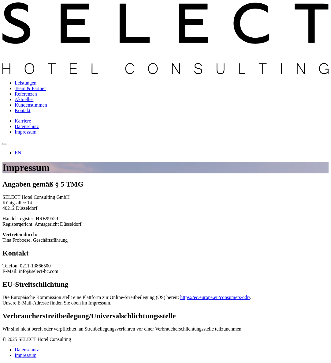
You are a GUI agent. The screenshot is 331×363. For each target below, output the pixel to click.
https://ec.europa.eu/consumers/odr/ (215, 297)
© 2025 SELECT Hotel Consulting (36, 339)
